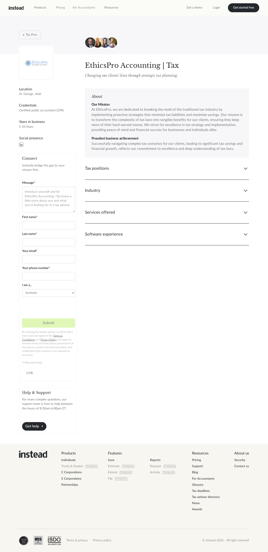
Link (29, 373)
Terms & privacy (77, 540)
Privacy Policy (48, 340)
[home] (16, 8)
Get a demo (194, 7)
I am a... (27, 285)
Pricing (60, 7)
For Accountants (84, 7)
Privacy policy (102, 540)
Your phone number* (36, 268)
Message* (28, 182)
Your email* (29, 251)
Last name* (29, 234)
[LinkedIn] (21, 145)
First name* (29, 217)
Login (216, 7)
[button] (40, 7)
